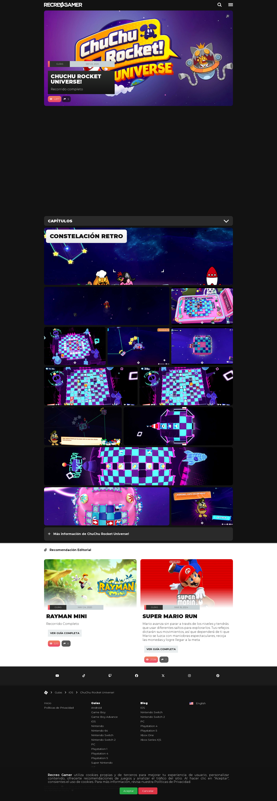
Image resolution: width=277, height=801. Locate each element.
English (201, 707)
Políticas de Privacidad (172, 782)
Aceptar (128, 790)
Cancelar (148, 790)
